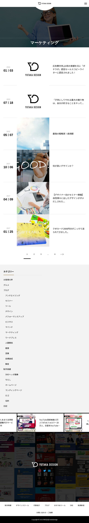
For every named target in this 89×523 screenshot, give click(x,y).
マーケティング (11, 332)
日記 (5, 406)
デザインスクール (22, 505)
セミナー (9, 300)
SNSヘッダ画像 (11, 374)
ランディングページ (13, 390)
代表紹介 (36, 505)
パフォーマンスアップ (14, 316)
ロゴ (7, 395)
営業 (7, 353)
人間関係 (9, 342)
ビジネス (9, 321)
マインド (9, 327)
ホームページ (10, 385)
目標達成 (9, 358)
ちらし (8, 379)
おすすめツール (59, 505)
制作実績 (7, 369)
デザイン (9, 311)
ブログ (6, 290)
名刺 (7, 400)
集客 (7, 364)
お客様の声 (8, 279)
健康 (7, 348)
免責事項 (81, 505)
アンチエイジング (12, 295)
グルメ (6, 285)
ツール (8, 306)
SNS (71, 505)
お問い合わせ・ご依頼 (44, 512)
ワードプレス (10, 337)
